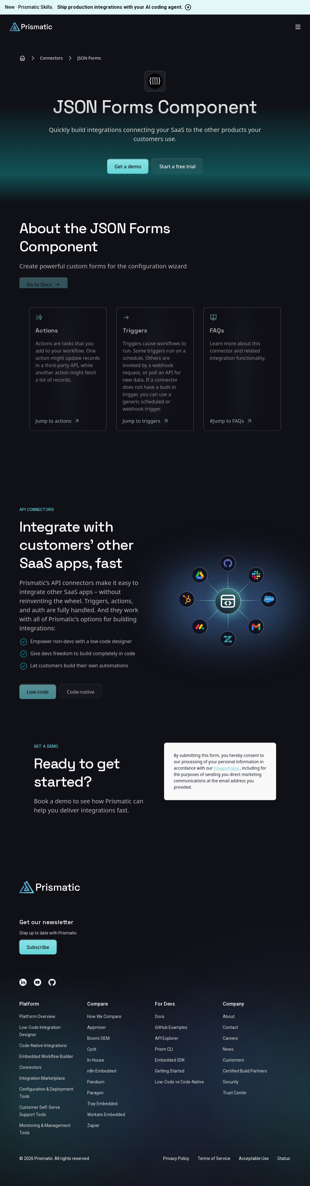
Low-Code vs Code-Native (179, 1081)
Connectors (51, 58)
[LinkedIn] (23, 982)
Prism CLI (164, 1049)
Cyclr (92, 1049)
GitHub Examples (171, 1027)
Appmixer (96, 1027)
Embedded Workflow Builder (46, 1056)
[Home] (22, 58)
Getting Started (169, 1071)
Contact (230, 1027)
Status (283, 1158)
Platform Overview (37, 1016)
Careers (230, 1038)
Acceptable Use (254, 1158)
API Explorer (166, 1038)
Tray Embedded (102, 1103)
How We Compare (104, 1016)
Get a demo (127, 166)
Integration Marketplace (42, 1078)
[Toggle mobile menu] (297, 26)
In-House (95, 1060)
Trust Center (235, 1092)
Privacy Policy (176, 1158)
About (229, 1016)
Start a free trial (177, 166)
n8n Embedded (101, 1071)
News (228, 1049)
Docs (159, 1016)
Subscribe (38, 947)
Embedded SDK (170, 1060)
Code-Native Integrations (43, 1045)
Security (231, 1081)
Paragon (95, 1092)
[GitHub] (52, 982)
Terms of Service (214, 1158)
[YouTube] (37, 982)
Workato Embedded (106, 1114)
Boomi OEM (98, 1038)
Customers (233, 1060)
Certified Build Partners (245, 1071)
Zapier (93, 1125)
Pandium (95, 1081)
